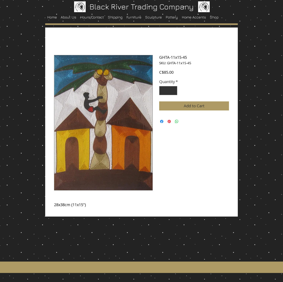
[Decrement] (163, 90)
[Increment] (173, 90)
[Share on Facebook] (161, 121)
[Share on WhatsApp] (176, 121)
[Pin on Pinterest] (169, 121)
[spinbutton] (168, 90)
